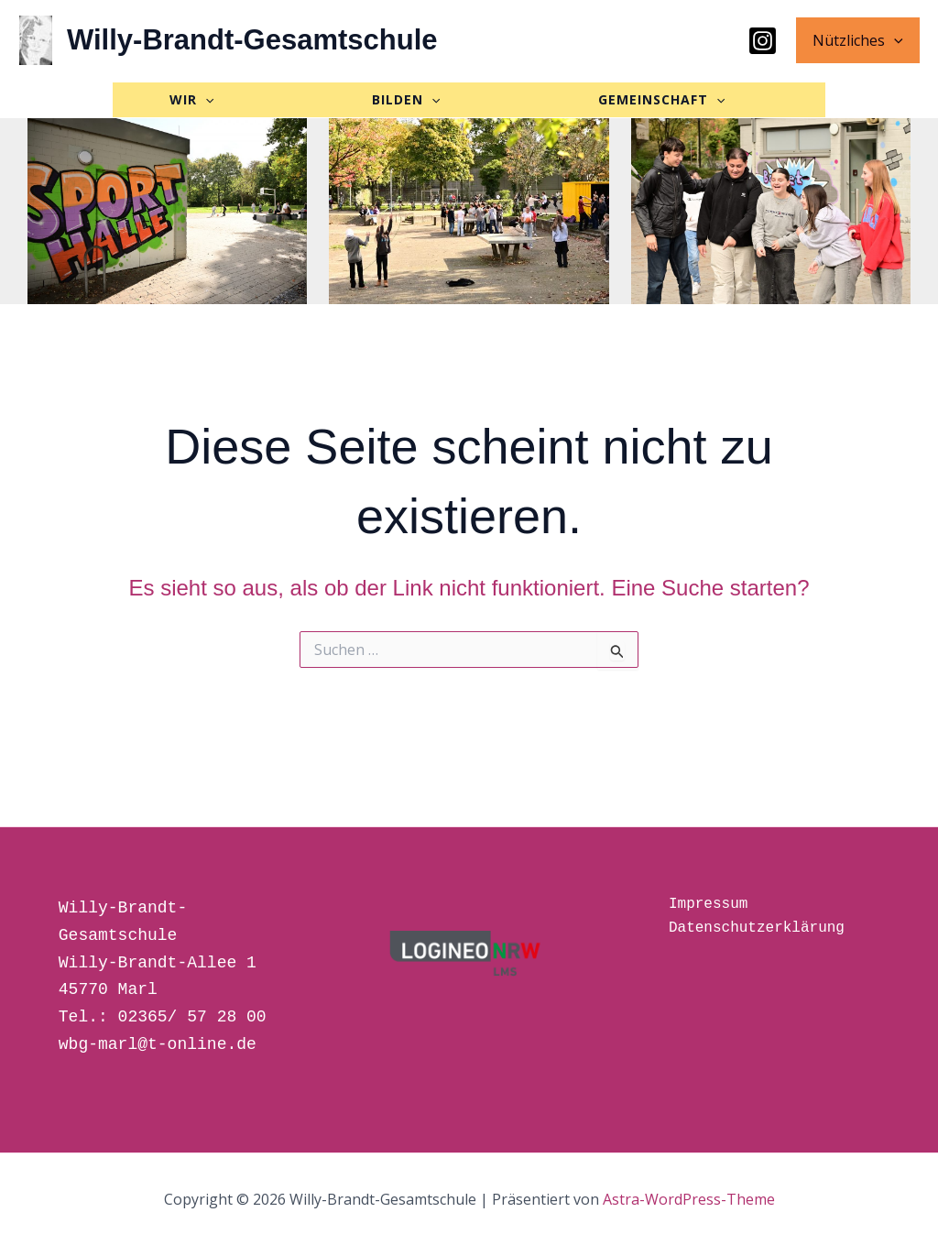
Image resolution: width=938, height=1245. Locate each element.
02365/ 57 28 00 (192, 1017)
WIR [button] (136, 103)
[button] (896, 40)
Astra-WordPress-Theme (689, 1199)
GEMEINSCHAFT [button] (178, 147)
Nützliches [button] (859, 40)
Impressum (708, 904)
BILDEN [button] (472, 103)
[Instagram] (766, 41)
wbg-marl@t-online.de (157, 1044)
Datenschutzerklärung (757, 928)
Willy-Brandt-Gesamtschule (252, 40)
